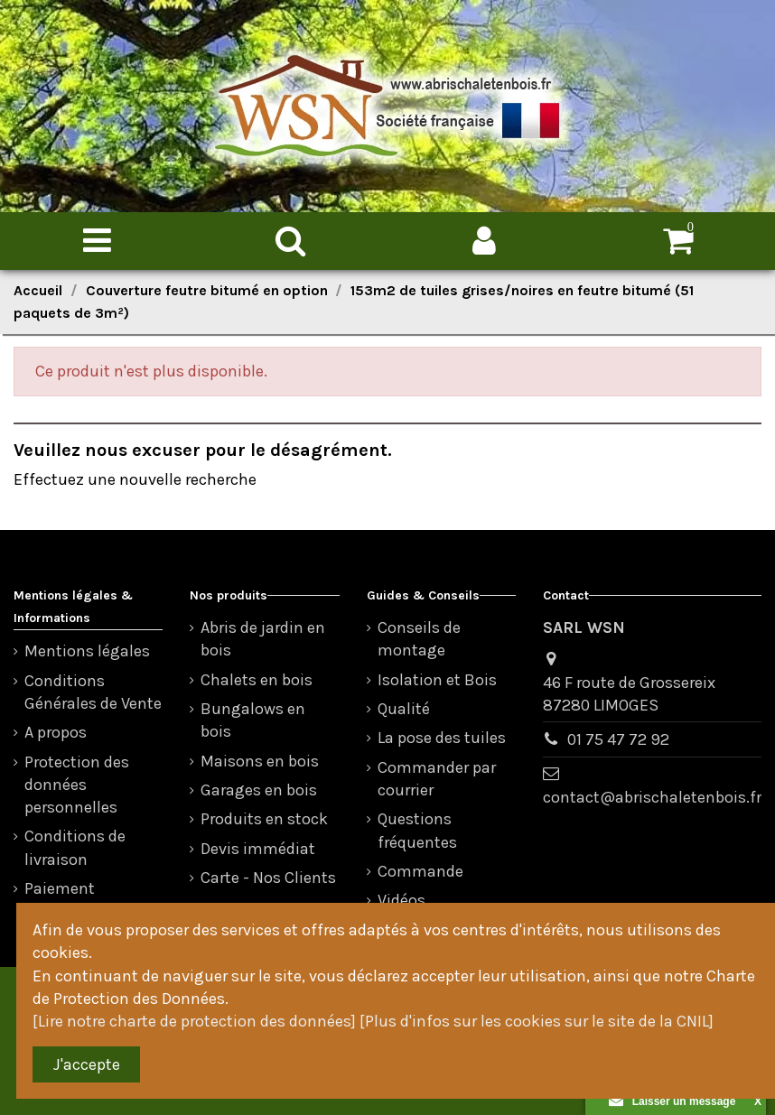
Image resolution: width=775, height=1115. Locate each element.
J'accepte (86, 1064)
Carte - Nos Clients (268, 877)
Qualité (404, 709)
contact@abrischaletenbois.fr (652, 797)
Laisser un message (672, 1101)
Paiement (59, 888)
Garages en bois (259, 790)
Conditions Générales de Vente (93, 692)
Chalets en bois (257, 680)
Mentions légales (87, 651)
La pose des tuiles (442, 738)
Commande (420, 871)
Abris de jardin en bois (263, 639)
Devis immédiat (258, 849)
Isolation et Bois (437, 680)
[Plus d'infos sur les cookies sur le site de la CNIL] (536, 1021)
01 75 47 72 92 (618, 739)
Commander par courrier (437, 778)
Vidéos (401, 900)
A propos (55, 732)
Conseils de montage (419, 639)
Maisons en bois (260, 761)
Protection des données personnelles (76, 784)
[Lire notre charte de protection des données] (194, 1021)
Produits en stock (264, 819)
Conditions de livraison (75, 847)
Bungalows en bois (253, 720)
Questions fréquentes (417, 830)
